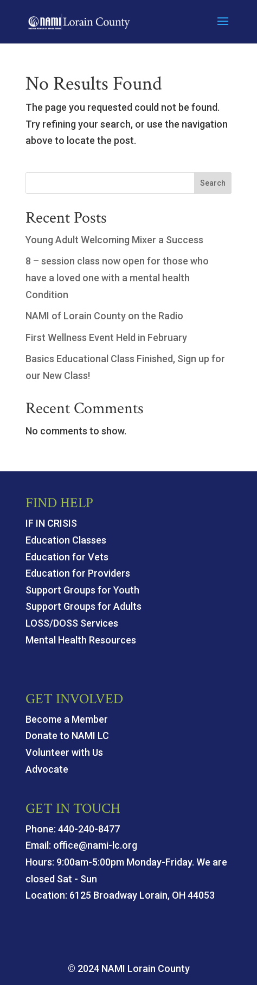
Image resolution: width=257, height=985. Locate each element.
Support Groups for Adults (83, 606)
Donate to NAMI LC (67, 735)
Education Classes (65, 540)
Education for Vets (66, 557)
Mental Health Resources (80, 640)
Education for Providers (77, 573)
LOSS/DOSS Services (71, 623)
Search (213, 183)
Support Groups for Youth (82, 590)
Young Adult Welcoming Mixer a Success (114, 239)
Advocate (46, 769)
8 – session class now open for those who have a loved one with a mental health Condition (117, 277)
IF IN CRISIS (51, 523)
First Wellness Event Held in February (106, 337)
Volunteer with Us (64, 752)
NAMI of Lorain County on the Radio (104, 315)
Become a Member (66, 719)
